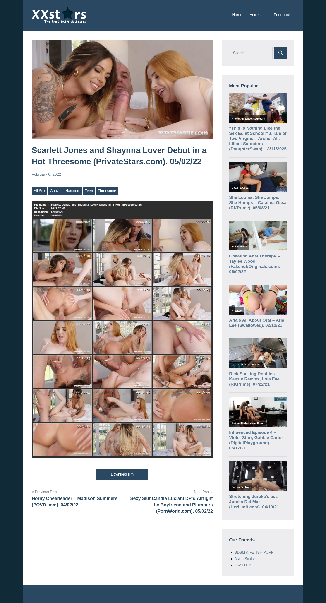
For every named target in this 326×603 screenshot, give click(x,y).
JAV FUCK (243, 565)
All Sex (39, 191)
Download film (122, 474)
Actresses (258, 15)
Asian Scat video (248, 559)
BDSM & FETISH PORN (254, 552)
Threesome (107, 191)
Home (237, 15)
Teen (89, 191)
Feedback (282, 15)
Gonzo (55, 191)
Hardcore (72, 191)
